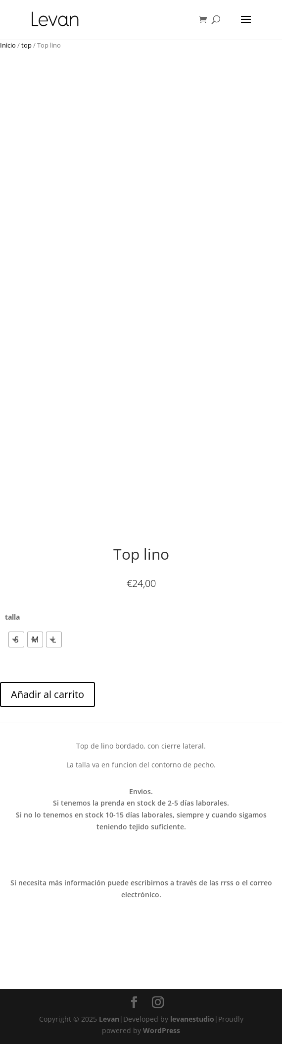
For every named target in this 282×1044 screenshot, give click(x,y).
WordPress (161, 1030)
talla (12, 617)
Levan (109, 1019)
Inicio (8, 45)
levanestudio (192, 1019)
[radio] (16, 639)
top (26, 45)
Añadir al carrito (47, 694)
